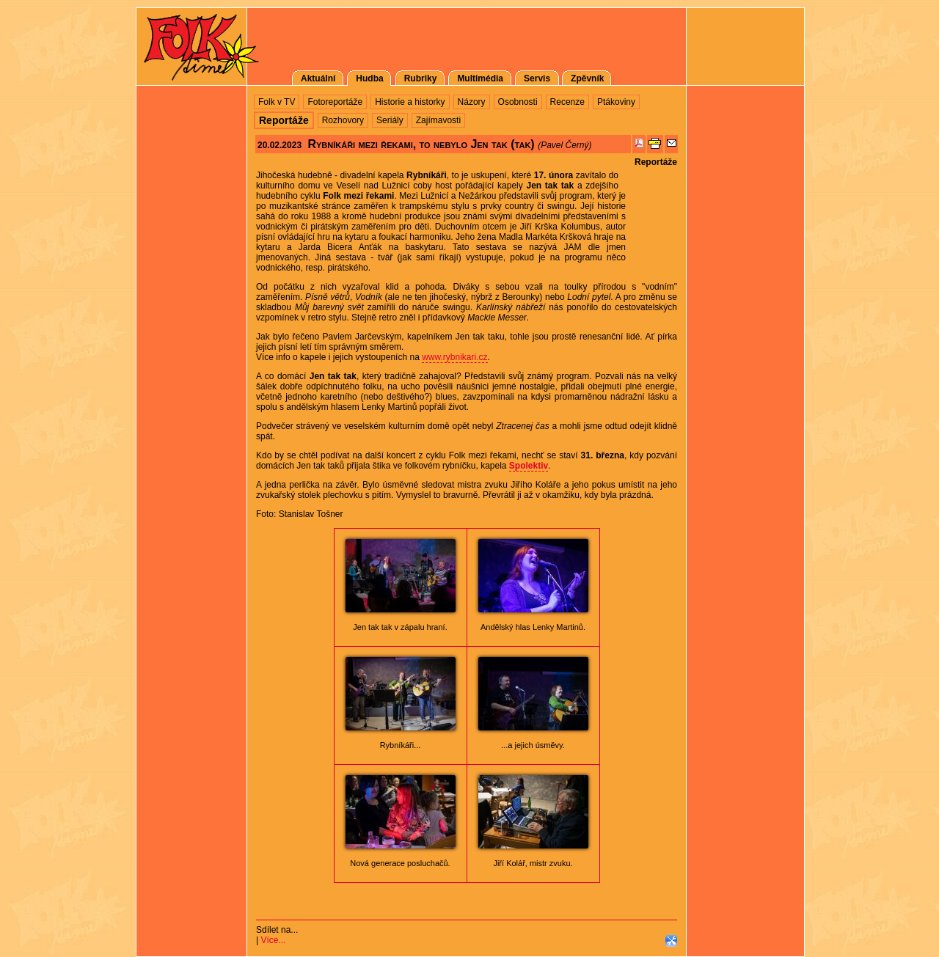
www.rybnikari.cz (454, 357)
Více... (272, 940)
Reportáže (656, 162)
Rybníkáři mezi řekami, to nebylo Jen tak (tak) (420, 144)
